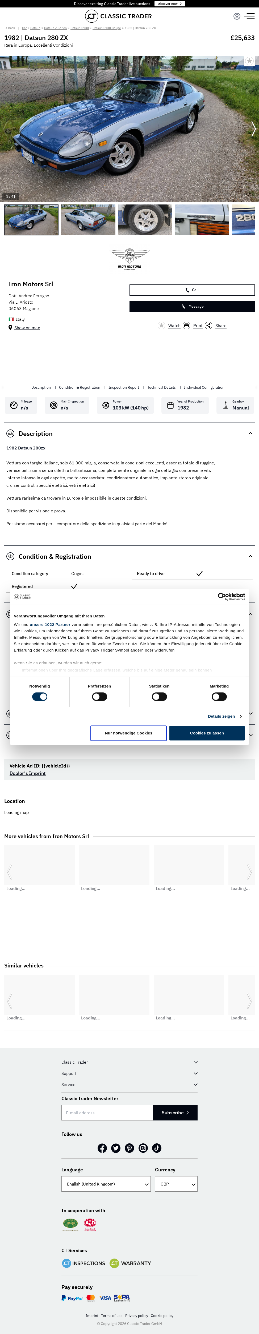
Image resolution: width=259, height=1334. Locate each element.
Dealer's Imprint (28, 773)
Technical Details (162, 387)
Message (192, 306)
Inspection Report (124, 387)
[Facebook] (102, 1148)
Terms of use (112, 1315)
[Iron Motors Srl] (129, 259)
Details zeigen (221, 716)
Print (193, 325)
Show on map (27, 327)
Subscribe (175, 1113)
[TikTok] (156, 1148)
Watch (169, 325)
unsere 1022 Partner (50, 624)
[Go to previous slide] (5, 128)
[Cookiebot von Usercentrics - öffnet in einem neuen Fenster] (222, 597)
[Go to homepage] (118, 16)
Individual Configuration (204, 387)
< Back (10, 28)
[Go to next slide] (253, 128)
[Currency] (176, 1184)
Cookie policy (162, 1315)
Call (192, 289)
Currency (165, 1170)
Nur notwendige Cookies (128, 733)
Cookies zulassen (207, 733)
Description (41, 387)
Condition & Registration (80, 387)
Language (72, 1170)
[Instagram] (143, 1148)
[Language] (106, 1184)
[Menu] (237, 16)
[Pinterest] (129, 1148)
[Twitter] (115, 1148)
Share (216, 325)
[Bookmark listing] (249, 61)
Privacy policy (136, 1315)
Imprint (92, 1315)
